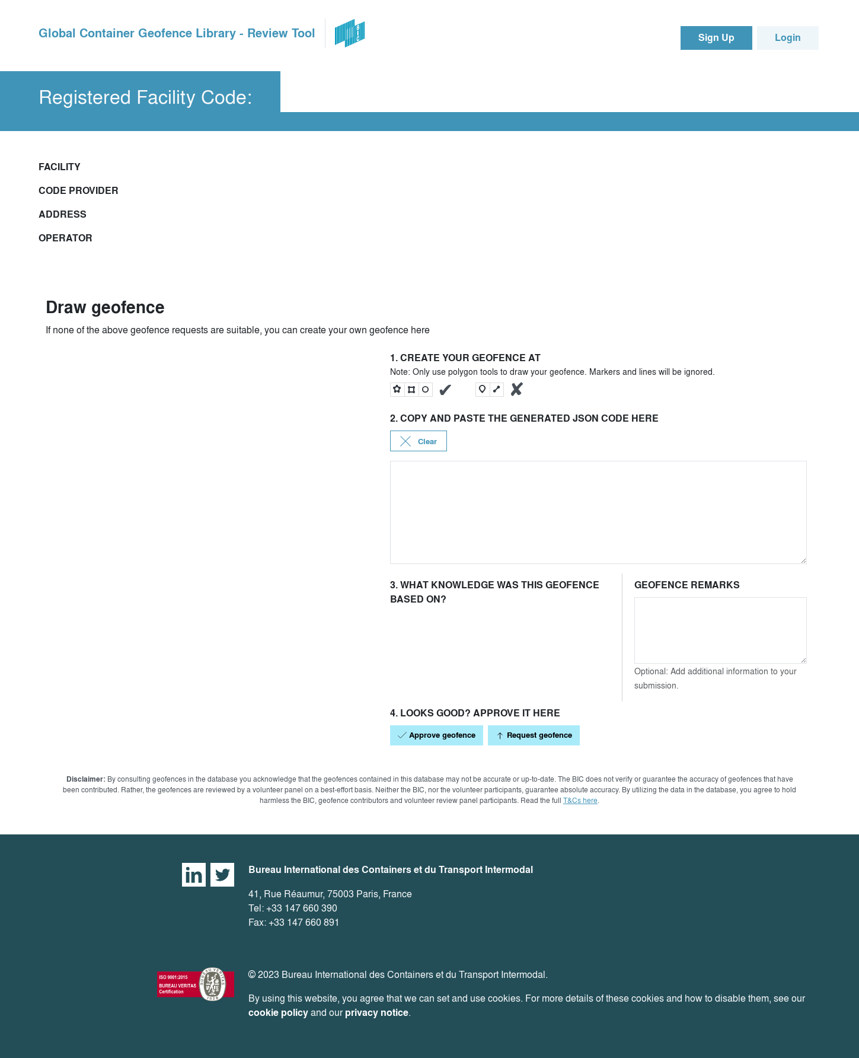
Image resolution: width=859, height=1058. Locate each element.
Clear (418, 441)
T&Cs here (580, 800)
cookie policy (278, 1012)
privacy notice (376, 1012)
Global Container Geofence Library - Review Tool (177, 33)
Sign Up (716, 37)
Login (788, 37)
